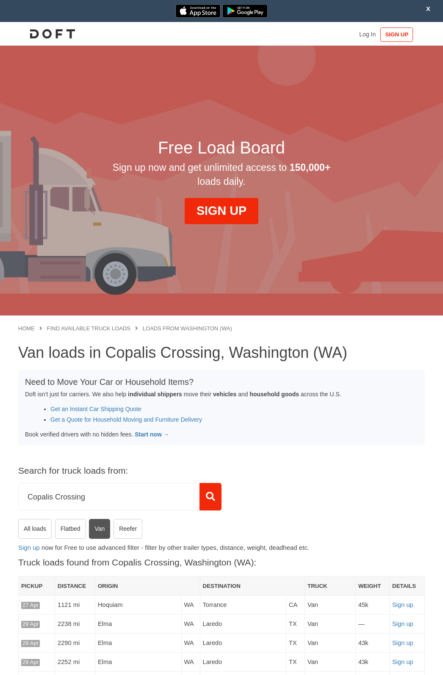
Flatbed (70, 528)
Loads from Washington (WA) (187, 328)
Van (99, 528)
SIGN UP (398, 34)
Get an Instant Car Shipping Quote (95, 409)
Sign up (29, 547)
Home (26, 328)
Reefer (128, 528)
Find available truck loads (88, 328)
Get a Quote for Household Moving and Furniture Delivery (126, 419)
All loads (35, 528)
